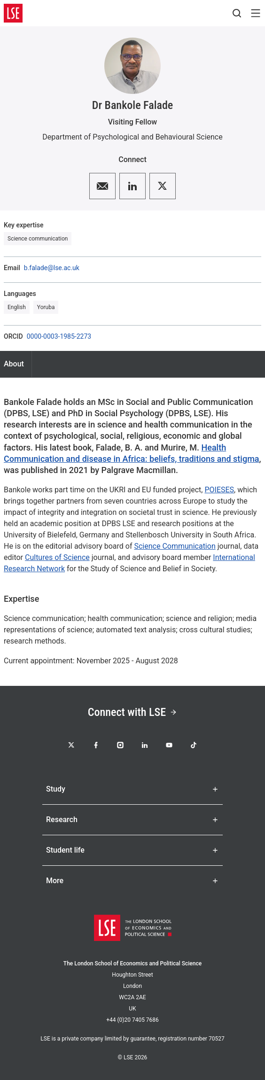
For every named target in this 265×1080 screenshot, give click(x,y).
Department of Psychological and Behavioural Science (132, 136)
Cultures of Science (57, 557)
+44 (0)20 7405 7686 (132, 1020)
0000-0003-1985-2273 (59, 336)
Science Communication (174, 546)
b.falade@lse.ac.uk (51, 267)
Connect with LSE (132, 712)
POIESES (219, 489)
